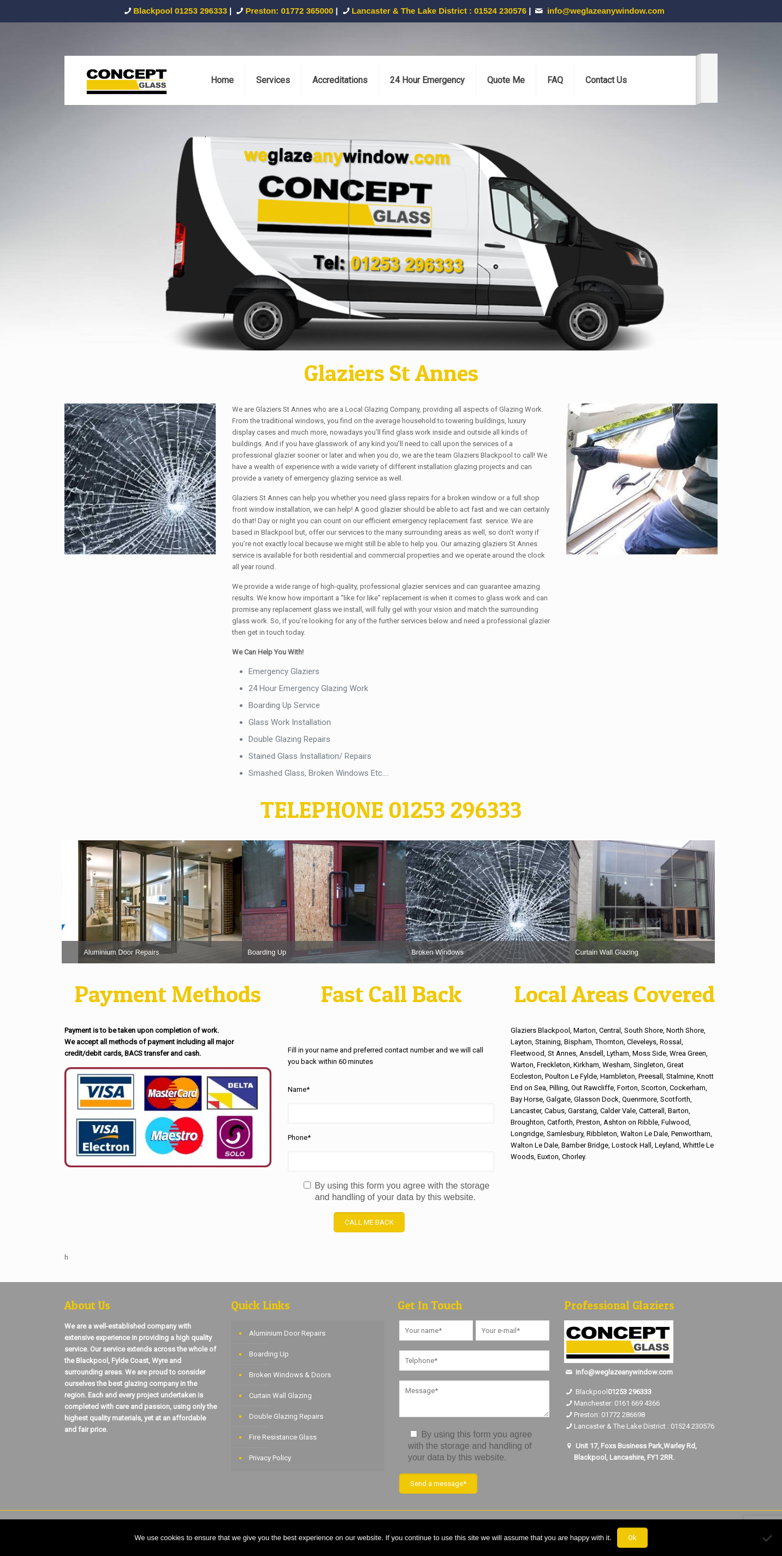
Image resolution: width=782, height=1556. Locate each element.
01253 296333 (629, 1392)
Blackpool (586, 1392)
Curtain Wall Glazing (280, 1395)
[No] (768, 1537)
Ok (632, 1538)
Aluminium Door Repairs (287, 1333)
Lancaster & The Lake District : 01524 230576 (439, 10)
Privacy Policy (270, 1458)
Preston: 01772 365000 (290, 10)
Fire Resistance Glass (283, 1437)
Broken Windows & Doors (290, 1375)
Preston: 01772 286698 (609, 1415)
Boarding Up (269, 1354)
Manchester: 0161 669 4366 (617, 1403)
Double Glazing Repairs (286, 1416)
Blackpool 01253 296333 (180, 10)
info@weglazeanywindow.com (624, 1372)
